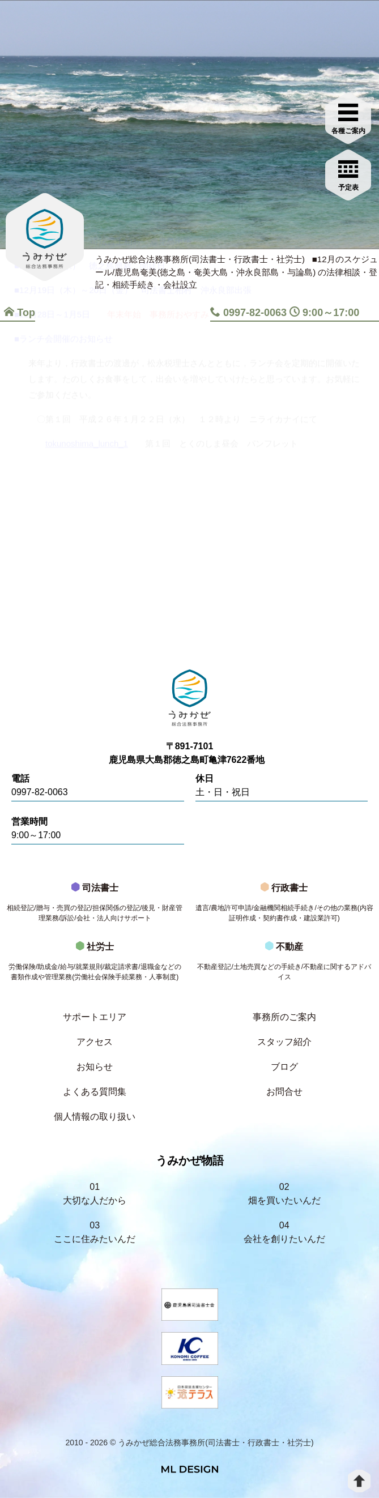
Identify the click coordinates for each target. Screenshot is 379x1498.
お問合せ (284, 1091)
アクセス (94, 1042)
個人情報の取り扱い (94, 1116)
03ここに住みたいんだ (94, 1232)
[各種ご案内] (348, 117)
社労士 (95, 964)
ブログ (284, 1067)
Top (19, 312)
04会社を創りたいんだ (284, 1232)
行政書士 (284, 905)
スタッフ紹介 (284, 1042)
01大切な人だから (94, 1193)
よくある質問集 (94, 1091)
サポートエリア (94, 1017)
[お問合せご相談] (348, 174)
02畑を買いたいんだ (284, 1193)
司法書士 (95, 905)
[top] (359, 1481)
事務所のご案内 (284, 1017)
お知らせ (94, 1067)
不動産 (284, 964)
